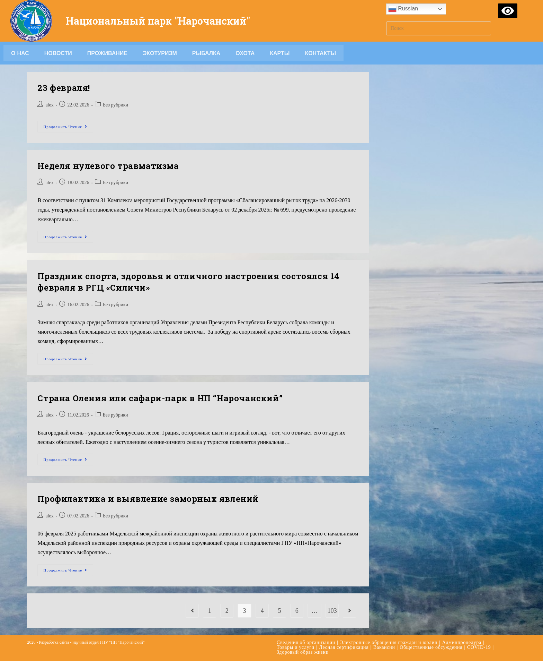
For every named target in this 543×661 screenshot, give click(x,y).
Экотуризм (160, 53)
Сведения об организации (306, 642)
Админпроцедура (461, 642)
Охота (245, 53)
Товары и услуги (295, 647)
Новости (58, 53)
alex (49, 105)
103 (332, 610)
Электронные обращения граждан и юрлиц (389, 642)
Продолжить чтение (68, 125)
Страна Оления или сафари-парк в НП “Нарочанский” (160, 398)
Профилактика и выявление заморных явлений (148, 498)
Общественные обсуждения (431, 647)
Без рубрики (115, 105)
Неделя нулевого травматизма (108, 165)
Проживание (107, 53)
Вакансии (384, 647)
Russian (403, 9)
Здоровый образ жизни (303, 652)
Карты (280, 53)
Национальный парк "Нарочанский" (163, 20)
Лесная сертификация (344, 647)
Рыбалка (206, 53)
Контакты (320, 53)
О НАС (20, 53)
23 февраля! (63, 87)
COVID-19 (479, 647)
